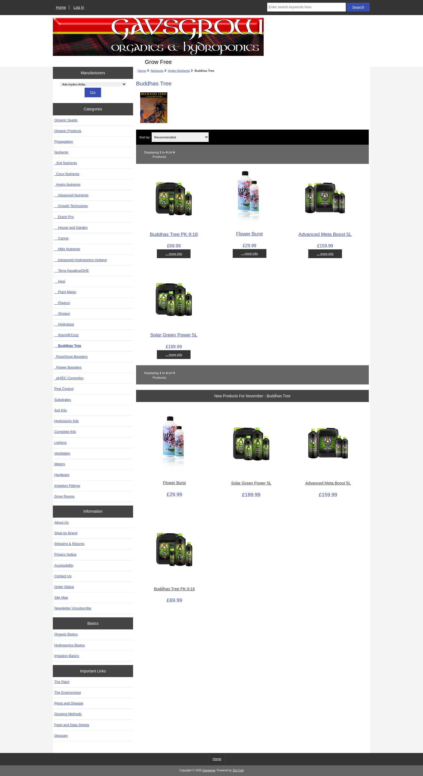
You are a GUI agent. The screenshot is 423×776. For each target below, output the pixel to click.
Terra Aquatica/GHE (71, 271)
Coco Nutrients (66, 174)
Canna (61, 238)
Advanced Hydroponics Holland (80, 260)
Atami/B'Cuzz (66, 335)
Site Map (61, 597)
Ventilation (62, 453)
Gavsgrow (208, 770)
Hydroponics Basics (69, 645)
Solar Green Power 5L (173, 335)
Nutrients (157, 70)
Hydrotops (64, 324)
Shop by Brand (65, 533)
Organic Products (67, 131)
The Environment (67, 693)
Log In (78, 7)
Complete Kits (65, 432)
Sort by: (144, 137)
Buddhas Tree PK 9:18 (174, 234)
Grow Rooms (64, 496)
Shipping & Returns (69, 544)
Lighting (60, 443)
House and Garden (71, 228)
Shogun (62, 314)
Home (61, 7)
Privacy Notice (65, 554)
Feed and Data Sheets (71, 725)
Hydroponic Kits (66, 421)
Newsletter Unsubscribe (72, 608)
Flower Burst (249, 233)
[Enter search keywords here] (306, 7)
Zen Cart (238, 770)
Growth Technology (71, 206)
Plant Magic (65, 292)
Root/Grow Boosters (71, 357)
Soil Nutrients (65, 163)
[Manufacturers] (93, 84)
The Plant (61, 682)
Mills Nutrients (67, 249)
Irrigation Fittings (67, 486)
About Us (61, 522)
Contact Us (62, 576)
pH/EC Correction (69, 378)
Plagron (62, 303)
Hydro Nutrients (179, 70)
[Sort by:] (180, 137)
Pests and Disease (68, 703)
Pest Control (63, 389)
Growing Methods (68, 714)
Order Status (64, 587)
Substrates (62, 400)
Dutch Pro (64, 217)
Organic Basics (66, 634)
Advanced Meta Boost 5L (325, 234)
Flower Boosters (67, 367)
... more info (173, 253)
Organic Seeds (65, 120)
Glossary (61, 736)
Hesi (59, 281)
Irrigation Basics (66, 656)
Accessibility (63, 565)
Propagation (63, 141)
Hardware (61, 475)
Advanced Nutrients (71, 195)
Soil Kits (60, 410)
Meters (59, 464)
